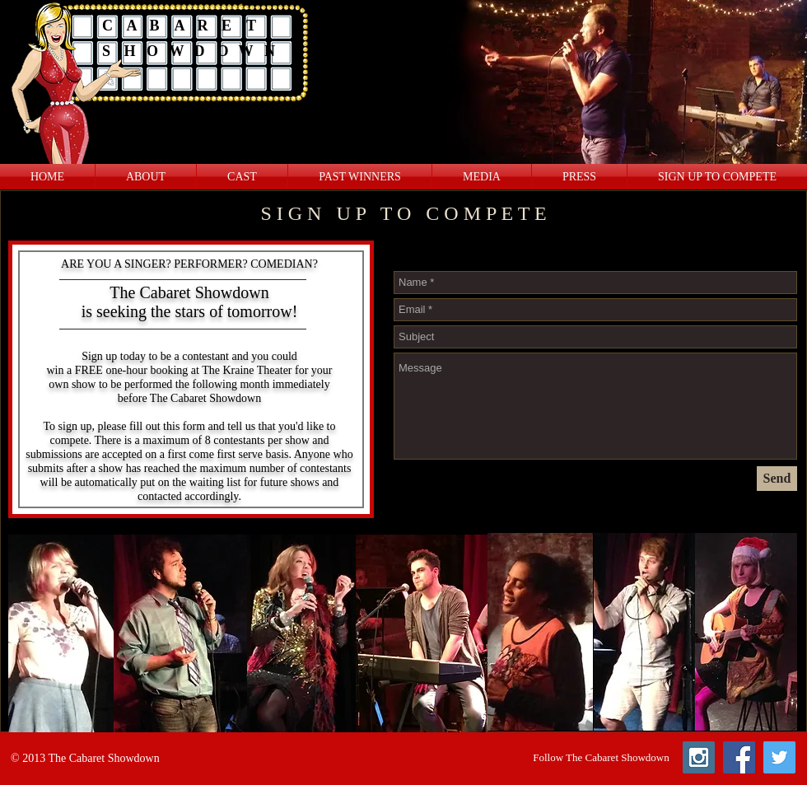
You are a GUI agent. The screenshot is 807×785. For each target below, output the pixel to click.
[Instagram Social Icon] (699, 757)
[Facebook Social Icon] (739, 757)
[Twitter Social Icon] (779, 757)
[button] (481, 176)
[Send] (777, 478)
